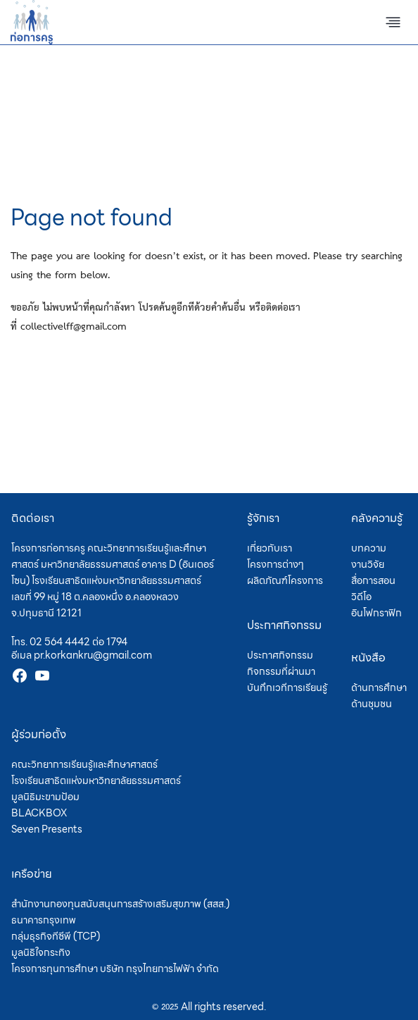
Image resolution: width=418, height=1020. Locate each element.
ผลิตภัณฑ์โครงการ (285, 580)
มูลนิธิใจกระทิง (40, 952)
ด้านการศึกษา (379, 687)
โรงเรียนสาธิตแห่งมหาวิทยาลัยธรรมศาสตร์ (96, 780)
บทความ (368, 548)
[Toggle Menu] (393, 22)
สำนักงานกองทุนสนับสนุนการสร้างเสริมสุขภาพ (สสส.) (120, 904)
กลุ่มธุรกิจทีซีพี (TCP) (55, 936)
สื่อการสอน (373, 580)
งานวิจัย (367, 564)
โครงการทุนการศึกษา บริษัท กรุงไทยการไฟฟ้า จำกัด (115, 968)
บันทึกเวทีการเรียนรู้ (287, 687)
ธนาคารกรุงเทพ (43, 920)
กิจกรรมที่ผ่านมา (281, 671)
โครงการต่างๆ (275, 564)
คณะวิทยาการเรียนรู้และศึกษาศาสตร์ (84, 764)
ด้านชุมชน (371, 703)
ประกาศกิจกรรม (280, 655)
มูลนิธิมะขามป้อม (45, 796)
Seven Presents (46, 829)
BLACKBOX (39, 813)
